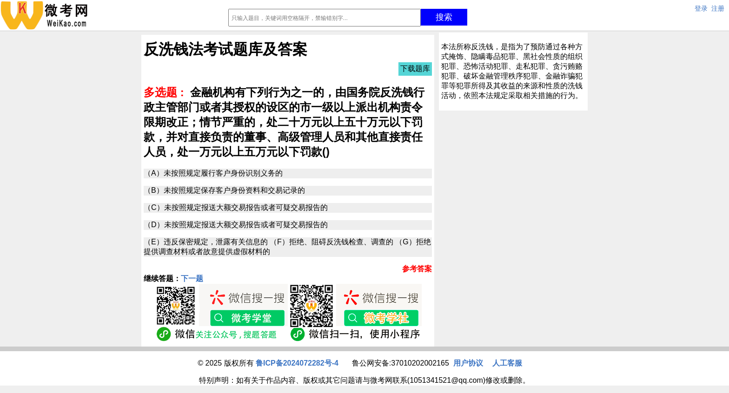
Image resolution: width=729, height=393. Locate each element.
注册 (717, 8)
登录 (701, 8)
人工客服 (507, 363)
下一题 (192, 278)
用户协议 (468, 363)
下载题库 (415, 68)
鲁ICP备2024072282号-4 (297, 363)
